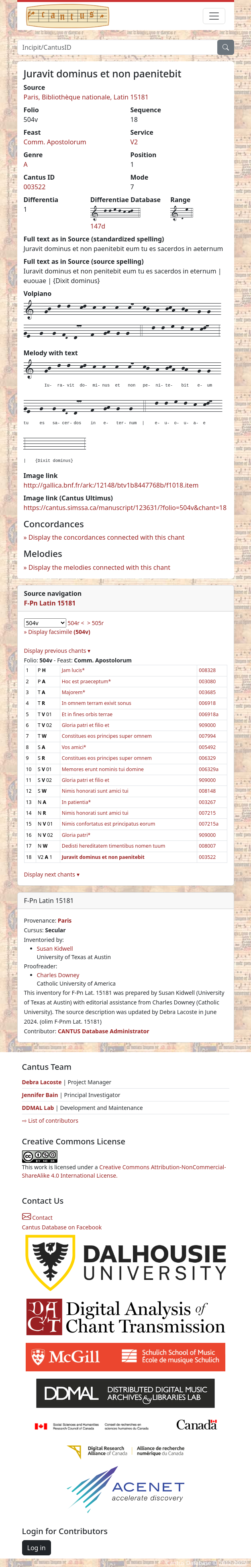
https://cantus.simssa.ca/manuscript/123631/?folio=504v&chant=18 (125, 507)
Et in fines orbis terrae (87, 714)
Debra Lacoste (42, 1082)
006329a (208, 769)
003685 (207, 692)
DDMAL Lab (38, 1107)
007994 (207, 736)
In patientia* (76, 802)
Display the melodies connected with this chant (99, 567)
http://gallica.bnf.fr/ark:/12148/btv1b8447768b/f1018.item (111, 485)
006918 (207, 703)
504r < (75, 623)
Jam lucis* (73, 670)
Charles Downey (58, 975)
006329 (207, 758)
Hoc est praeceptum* (86, 681)
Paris (65, 920)
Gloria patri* (76, 835)
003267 (207, 802)
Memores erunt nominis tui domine (103, 769)
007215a (208, 823)
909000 (207, 725)
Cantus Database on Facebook (62, 1227)
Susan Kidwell (55, 948)
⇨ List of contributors (50, 1120)
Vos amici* (74, 747)
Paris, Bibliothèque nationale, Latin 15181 (86, 97)
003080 (207, 681)
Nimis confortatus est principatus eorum (108, 823)
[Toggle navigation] (214, 16)
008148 (207, 791)
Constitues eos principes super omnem (107, 736)
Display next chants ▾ (52, 874)
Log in (36, 1547)
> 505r (95, 623)
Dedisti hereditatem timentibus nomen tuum (113, 845)
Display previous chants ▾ (57, 650)
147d (97, 226)
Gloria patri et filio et (85, 725)
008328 (207, 670)
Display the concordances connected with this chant (107, 537)
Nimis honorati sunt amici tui (95, 791)
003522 (35, 186)
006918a (208, 714)
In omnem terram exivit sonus (96, 703)
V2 (134, 142)
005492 (207, 747)
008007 (207, 845)
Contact (37, 1217)
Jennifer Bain (41, 1095)
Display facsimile (59, 632)
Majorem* (73, 692)
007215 (207, 813)
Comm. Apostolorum (55, 142)
